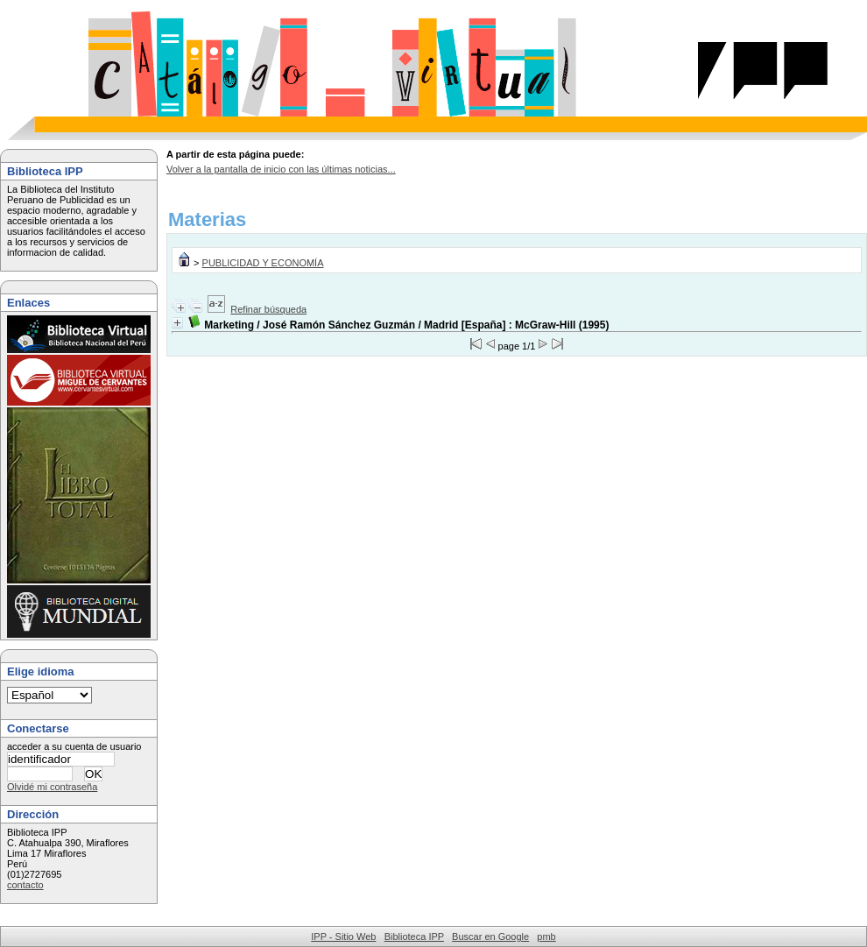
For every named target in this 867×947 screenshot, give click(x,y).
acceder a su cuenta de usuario (74, 746)
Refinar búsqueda (268, 309)
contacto (25, 885)
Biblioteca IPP (414, 936)
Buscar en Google (490, 936)
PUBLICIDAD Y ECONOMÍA (263, 263)
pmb (546, 936)
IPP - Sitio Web (343, 936)
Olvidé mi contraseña (52, 786)
